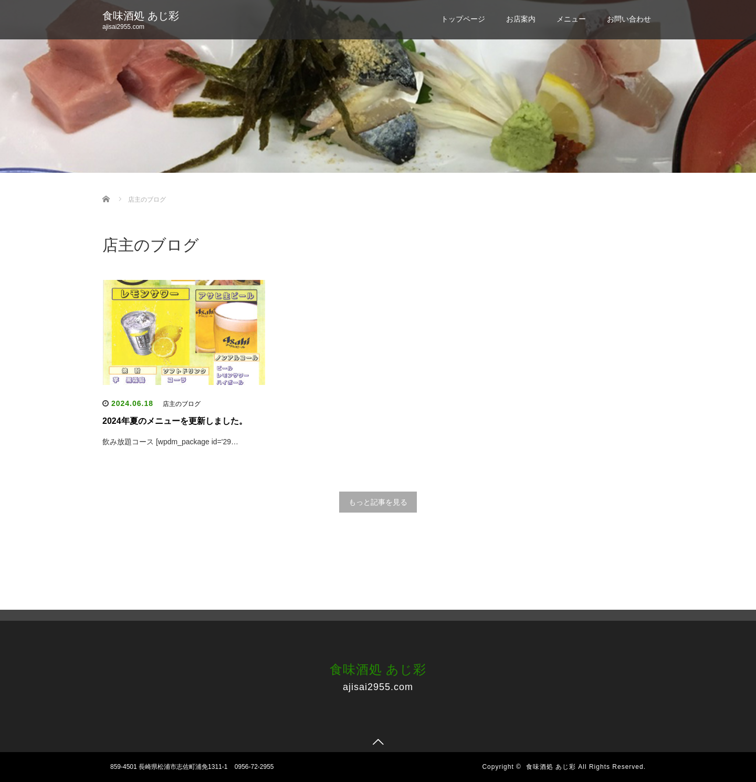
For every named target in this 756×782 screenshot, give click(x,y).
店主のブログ (182, 404)
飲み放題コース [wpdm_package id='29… (170, 441)
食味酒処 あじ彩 (140, 16)
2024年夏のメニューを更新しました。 (174, 420)
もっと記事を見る (378, 502)
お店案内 (521, 19)
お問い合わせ (629, 19)
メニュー (571, 19)
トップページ (463, 19)
